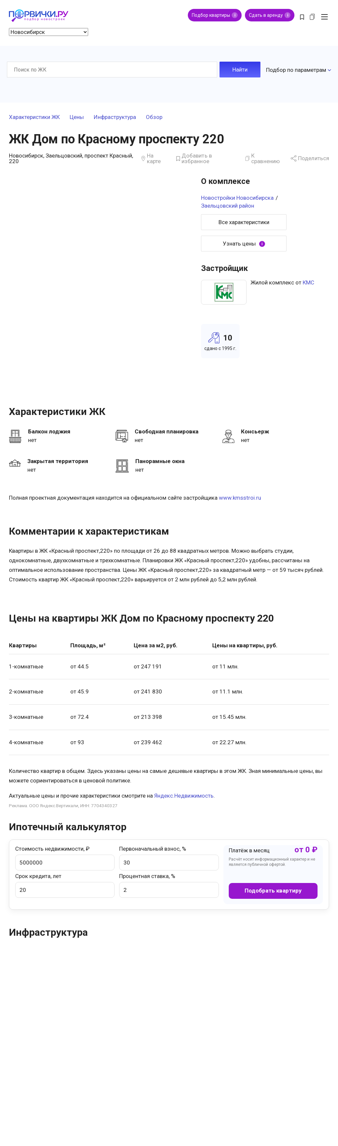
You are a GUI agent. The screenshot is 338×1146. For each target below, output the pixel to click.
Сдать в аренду (269, 15)
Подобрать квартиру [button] (273, 889)
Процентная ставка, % (169, 883)
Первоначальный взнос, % (169, 856)
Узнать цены (244, 242)
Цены (77, 116)
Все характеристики (244, 221)
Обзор (154, 116)
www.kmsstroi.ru (240, 496)
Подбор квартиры (215, 15)
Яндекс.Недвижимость (184, 794)
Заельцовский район (227, 204)
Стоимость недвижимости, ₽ (65, 856)
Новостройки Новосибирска (237, 196)
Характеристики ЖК (34, 116)
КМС (308, 281)
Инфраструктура (115, 116)
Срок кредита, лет (65, 883)
